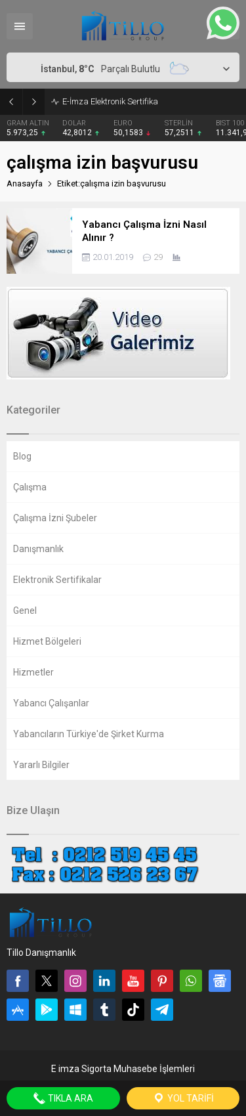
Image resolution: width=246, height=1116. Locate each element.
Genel (25, 610)
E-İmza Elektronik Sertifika (110, 101)
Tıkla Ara (63, 1098)
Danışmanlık (38, 549)
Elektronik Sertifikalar (57, 579)
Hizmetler (33, 672)
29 (158, 257)
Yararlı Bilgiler (41, 765)
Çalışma (30, 487)
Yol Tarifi (183, 1098)
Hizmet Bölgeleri (47, 641)
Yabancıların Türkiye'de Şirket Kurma (88, 734)
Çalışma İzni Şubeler (55, 518)
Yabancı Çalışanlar (51, 703)
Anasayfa (25, 183)
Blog (22, 456)
